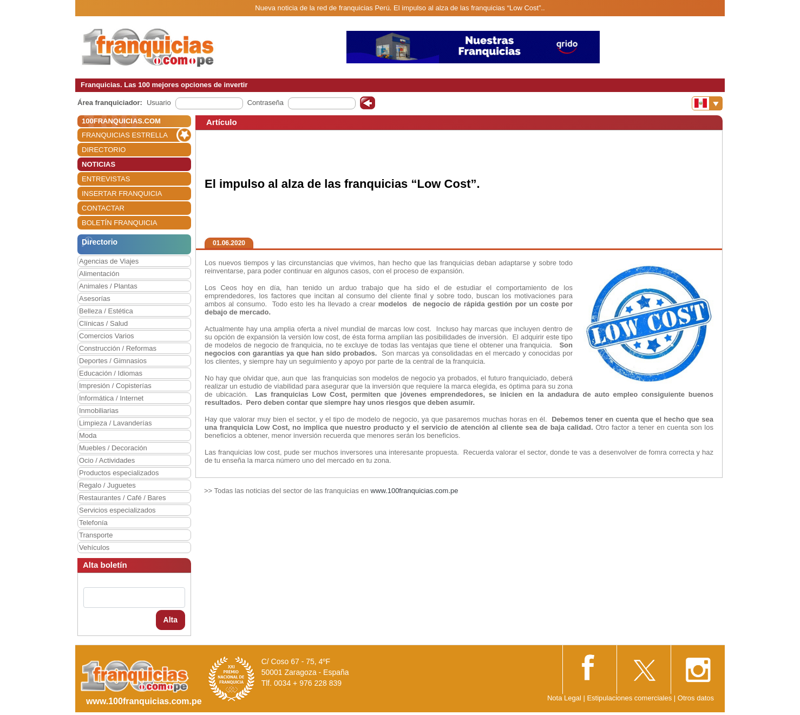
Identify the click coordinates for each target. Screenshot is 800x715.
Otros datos (696, 698)
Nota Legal (564, 698)
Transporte (96, 535)
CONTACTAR (103, 208)
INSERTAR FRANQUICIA (122, 193)
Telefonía (93, 523)
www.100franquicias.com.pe (414, 491)
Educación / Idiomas (110, 373)
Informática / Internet (111, 398)
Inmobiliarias (99, 410)
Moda (88, 435)
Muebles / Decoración (113, 448)
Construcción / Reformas (117, 348)
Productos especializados (119, 473)
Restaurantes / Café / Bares (122, 498)
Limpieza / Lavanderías (115, 423)
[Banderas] (707, 103)
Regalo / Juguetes (107, 485)
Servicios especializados (117, 510)
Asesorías (94, 298)
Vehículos (94, 547)
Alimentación (99, 274)
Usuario (159, 103)
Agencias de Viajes (109, 261)
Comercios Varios (106, 336)
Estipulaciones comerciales (630, 698)
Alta (170, 619)
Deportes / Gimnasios (113, 361)
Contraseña (265, 103)
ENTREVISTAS (106, 179)
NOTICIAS (98, 164)
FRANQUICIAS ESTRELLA (125, 135)
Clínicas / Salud (103, 323)
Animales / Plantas (108, 286)
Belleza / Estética (106, 311)
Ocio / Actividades (107, 460)
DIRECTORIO (104, 150)
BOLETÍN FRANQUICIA (119, 223)
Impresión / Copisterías (115, 386)
